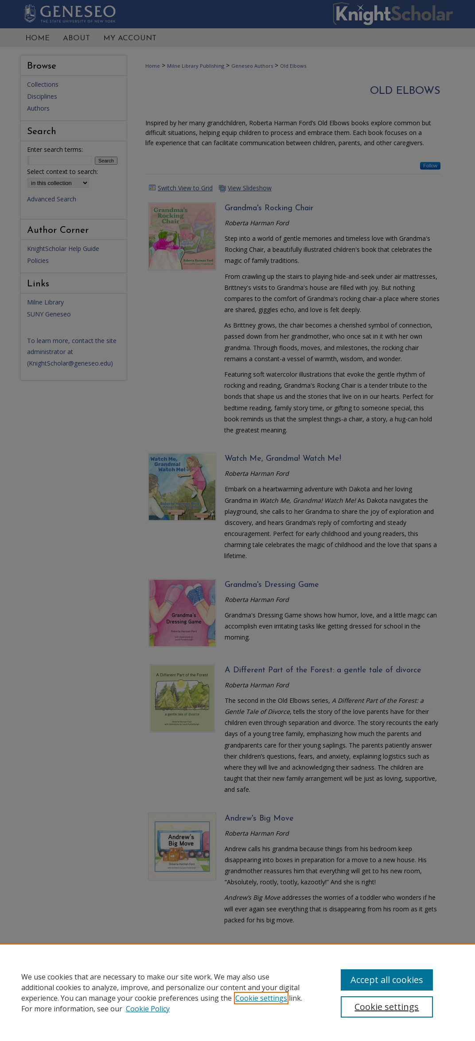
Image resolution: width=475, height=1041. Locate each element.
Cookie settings (261, 998)
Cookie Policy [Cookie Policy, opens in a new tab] (148, 1009)
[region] (237, 992)
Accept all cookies (386, 980)
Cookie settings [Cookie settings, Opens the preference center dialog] (386, 1007)
